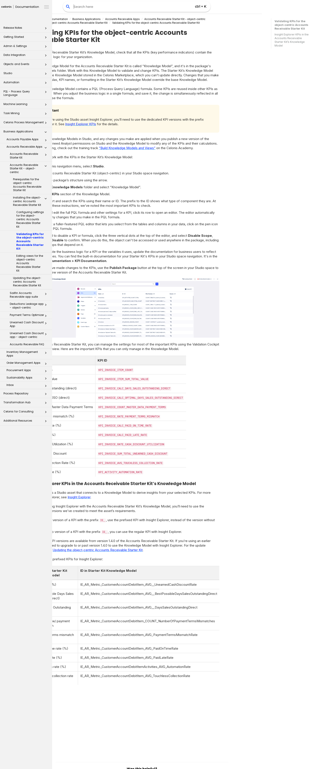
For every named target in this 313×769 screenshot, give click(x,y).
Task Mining (26, 114)
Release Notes (26, 29)
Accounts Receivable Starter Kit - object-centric (29, 168)
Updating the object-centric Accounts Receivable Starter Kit (27, 281)
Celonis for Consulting (26, 412)
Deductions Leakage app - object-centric (29, 305)
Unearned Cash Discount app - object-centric (29, 335)
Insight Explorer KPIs (121, 124)
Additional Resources (26, 422)
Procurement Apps (28, 371)
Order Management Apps (28, 364)
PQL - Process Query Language (26, 93)
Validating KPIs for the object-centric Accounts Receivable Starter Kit (30, 241)
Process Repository (26, 394)
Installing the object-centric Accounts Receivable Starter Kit (31, 201)
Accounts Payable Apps (28, 140)
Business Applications (26, 132)
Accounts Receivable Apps (28, 147)
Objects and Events (26, 65)
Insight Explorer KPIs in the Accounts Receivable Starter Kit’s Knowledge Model (292, 40)
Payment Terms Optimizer (29, 316)
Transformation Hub (26, 403)
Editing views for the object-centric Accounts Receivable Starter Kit (29, 263)
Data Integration (26, 56)
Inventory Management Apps (28, 353)
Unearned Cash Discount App (29, 324)
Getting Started (26, 38)
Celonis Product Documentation (88, 19)
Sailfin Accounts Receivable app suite (29, 295)
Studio (26, 74)
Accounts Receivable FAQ (27, 344)
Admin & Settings (26, 47)
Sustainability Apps (28, 378)
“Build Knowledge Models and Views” (168, 148)
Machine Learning (26, 105)
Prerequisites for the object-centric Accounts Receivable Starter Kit (27, 184)
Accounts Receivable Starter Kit (29, 155)
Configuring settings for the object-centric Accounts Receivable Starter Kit (30, 219)
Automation (26, 83)
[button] (45, 29)
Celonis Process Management (26, 123)
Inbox (28, 386)
